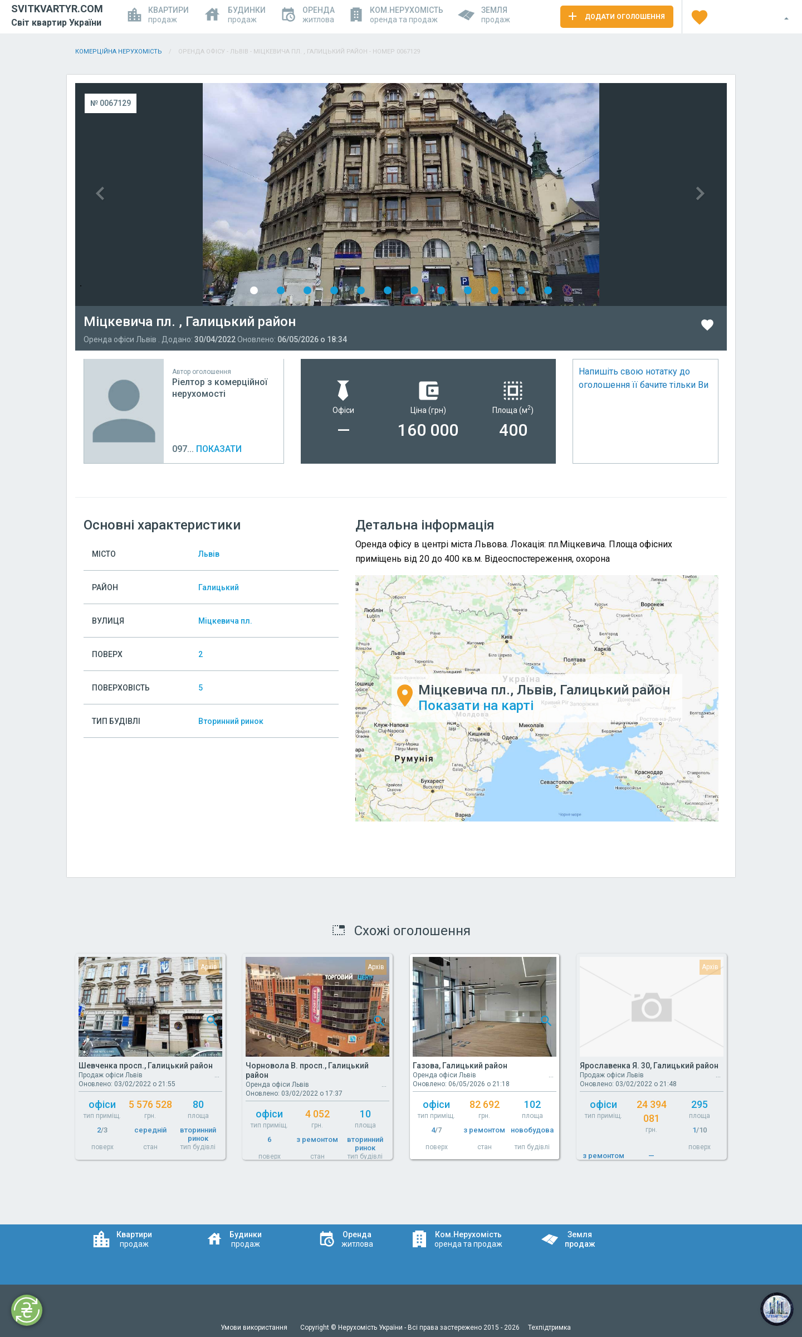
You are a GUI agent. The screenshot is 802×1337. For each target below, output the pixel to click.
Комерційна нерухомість (118, 51)
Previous (238, 194)
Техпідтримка (549, 1327)
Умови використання (255, 1327)
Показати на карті (476, 706)
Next (564, 194)
